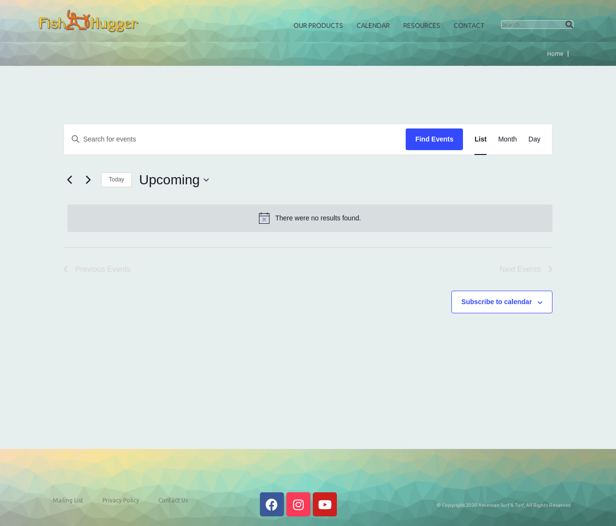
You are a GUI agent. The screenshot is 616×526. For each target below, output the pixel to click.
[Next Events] (88, 180)
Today (116, 179)
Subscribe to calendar (497, 302)
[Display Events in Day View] (534, 139)
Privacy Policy (121, 500)
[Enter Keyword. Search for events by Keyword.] (235, 139)
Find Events (434, 139)
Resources (421, 25)
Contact (469, 25)
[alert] (309, 218)
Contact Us (173, 500)
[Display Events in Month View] (507, 139)
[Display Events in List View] (481, 139)
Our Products (318, 25)
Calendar (373, 25)
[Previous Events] (69, 180)
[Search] (569, 24)
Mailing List (68, 500)
